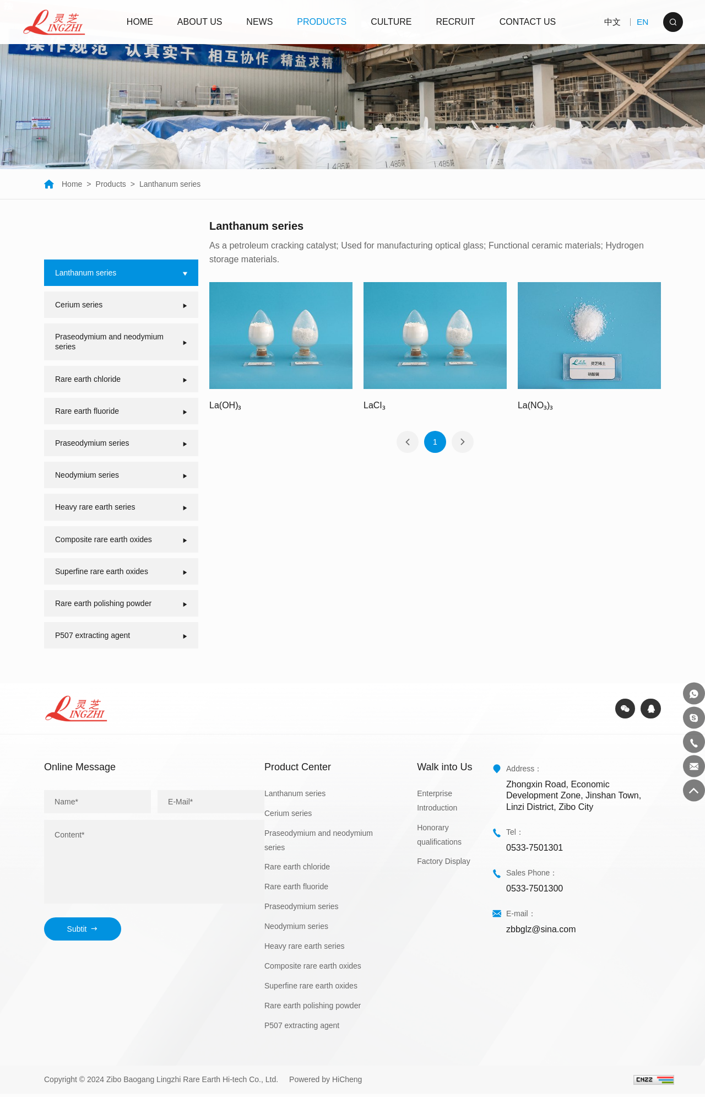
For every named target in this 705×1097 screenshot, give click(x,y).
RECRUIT (456, 21)
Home (63, 184)
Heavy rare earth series (304, 949)
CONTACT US (529, 21)
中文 (609, 21)
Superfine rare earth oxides (310, 988)
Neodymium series (296, 929)
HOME (141, 21)
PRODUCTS (323, 21)
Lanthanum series (169, 184)
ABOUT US (201, 21)
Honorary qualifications (439, 837)
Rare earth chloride (297, 870)
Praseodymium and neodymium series (318, 843)
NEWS (261, 21)
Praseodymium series (301, 909)
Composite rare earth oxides (312, 969)
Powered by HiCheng (325, 1082)
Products (111, 184)
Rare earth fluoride (296, 889)
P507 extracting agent (301, 1028)
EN (642, 21)
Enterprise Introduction (437, 803)
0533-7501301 (534, 850)
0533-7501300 (534, 891)
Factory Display (443, 864)
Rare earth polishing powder (312, 1008)
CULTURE (392, 21)
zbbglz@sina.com (541, 932)
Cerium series (288, 816)
